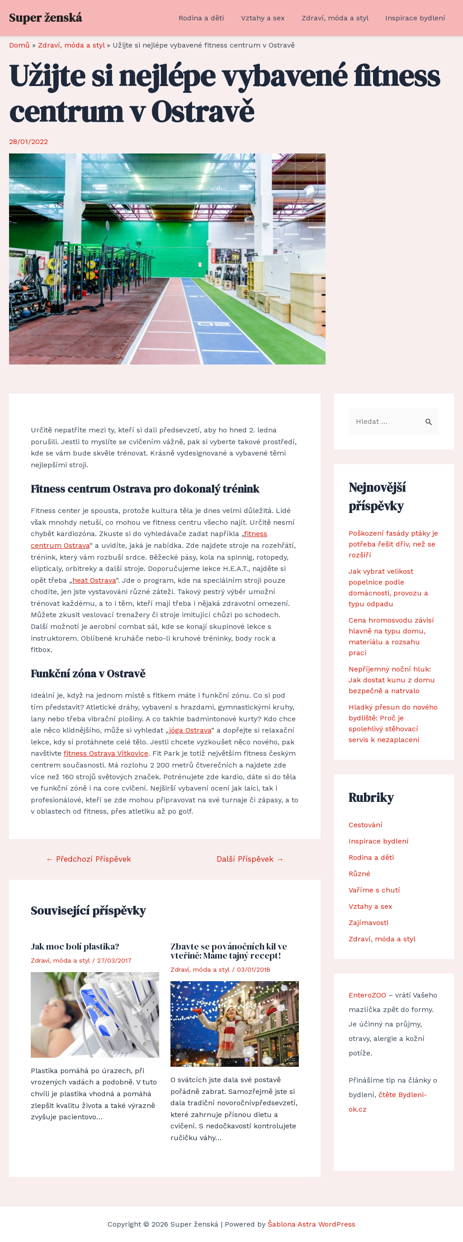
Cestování (366, 824)
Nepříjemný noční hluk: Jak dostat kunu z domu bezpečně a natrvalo (392, 680)
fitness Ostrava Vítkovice (106, 753)
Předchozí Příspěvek (88, 859)
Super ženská (45, 18)
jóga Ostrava (190, 730)
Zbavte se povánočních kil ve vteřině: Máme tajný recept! (228, 951)
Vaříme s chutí (374, 890)
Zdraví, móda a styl (338, 18)
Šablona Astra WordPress (311, 1224)
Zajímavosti (368, 922)
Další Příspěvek (250, 859)
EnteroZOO (367, 995)
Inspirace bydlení (417, 18)
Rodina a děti (209, 18)
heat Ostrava (94, 580)
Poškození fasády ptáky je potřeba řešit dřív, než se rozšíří (393, 544)
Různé (359, 873)
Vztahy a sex (269, 18)
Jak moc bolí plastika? (75, 946)
